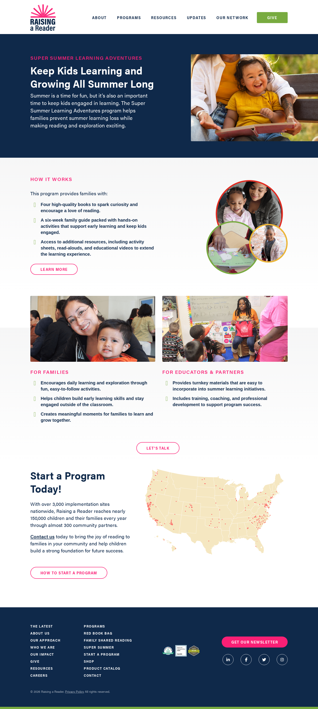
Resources (163, 17)
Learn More (54, 269)
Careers (39, 675)
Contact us (42, 536)
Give (272, 17)
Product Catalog (102, 668)
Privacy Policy (74, 691)
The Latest (41, 626)
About (99, 17)
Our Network (232, 17)
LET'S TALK (157, 448)
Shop (89, 661)
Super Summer (99, 647)
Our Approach (45, 640)
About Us (40, 633)
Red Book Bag (98, 633)
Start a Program (102, 654)
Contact (92, 675)
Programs (129, 17)
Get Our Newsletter (254, 642)
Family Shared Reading (108, 640)
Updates (196, 17)
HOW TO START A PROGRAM (68, 572)
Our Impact (42, 654)
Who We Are (42, 647)
